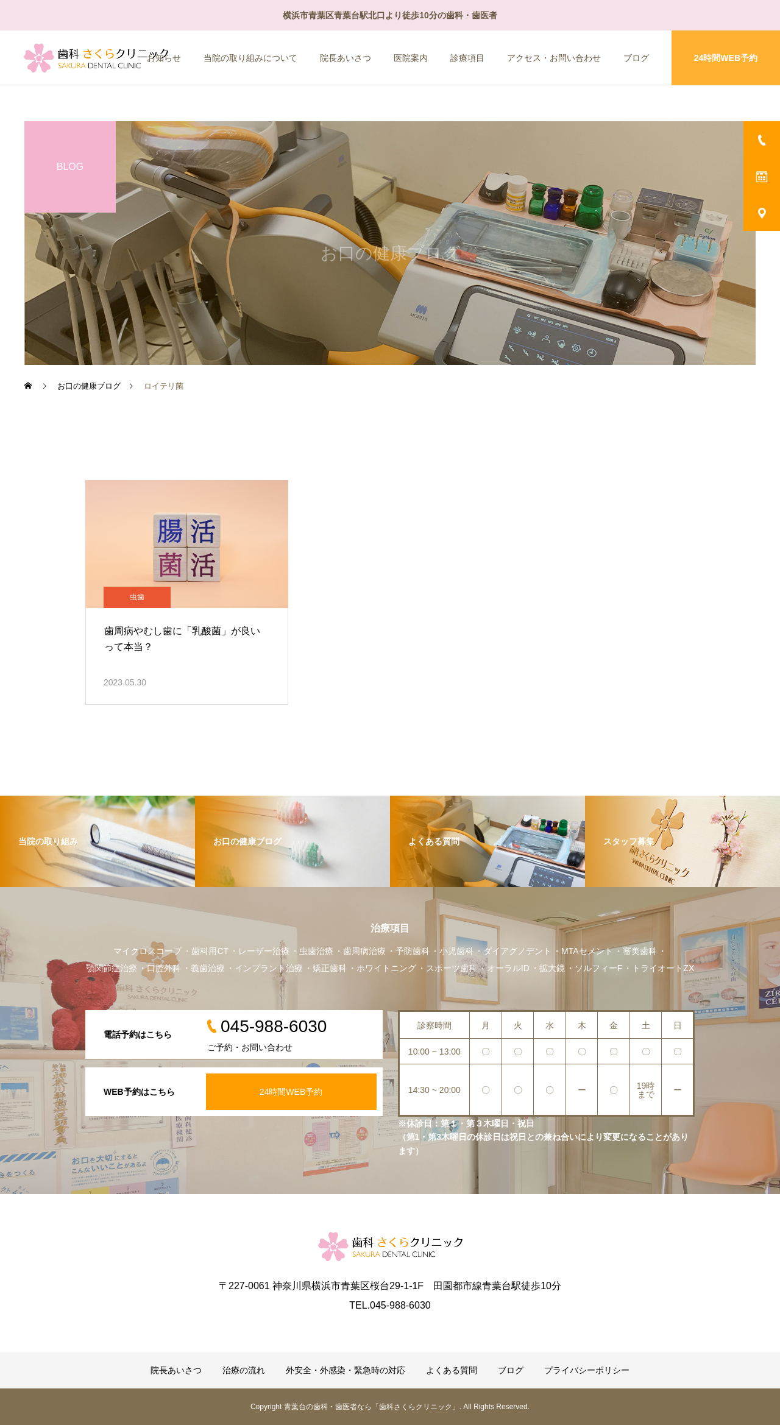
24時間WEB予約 (725, 58)
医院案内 (411, 58)
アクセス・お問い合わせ (554, 58)
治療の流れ (243, 1370)
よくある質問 (451, 1370)
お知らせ (164, 58)
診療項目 (467, 58)
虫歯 (137, 597)
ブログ (636, 58)
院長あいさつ (345, 58)
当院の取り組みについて (250, 58)
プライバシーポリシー (586, 1370)
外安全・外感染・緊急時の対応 (345, 1370)
